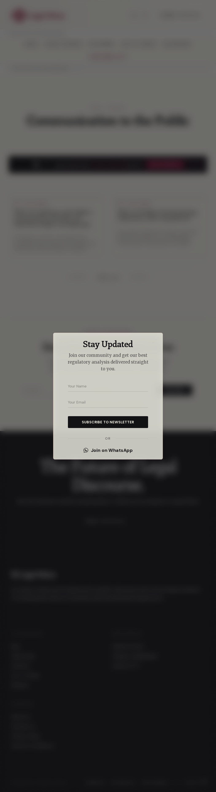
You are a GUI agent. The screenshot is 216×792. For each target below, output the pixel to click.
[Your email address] (108, 402)
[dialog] (108, 396)
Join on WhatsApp (108, 450)
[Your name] (108, 386)
